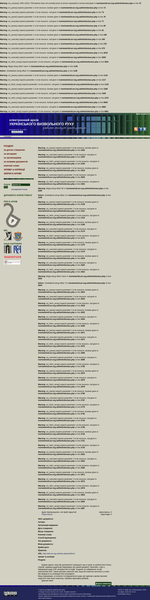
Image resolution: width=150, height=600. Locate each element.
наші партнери (13, 244)
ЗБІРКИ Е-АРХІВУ (13, 173)
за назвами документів (16, 161)
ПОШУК (7, 185)
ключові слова (11, 165)
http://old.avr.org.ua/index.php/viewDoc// (59, 554)
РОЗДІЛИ (8, 146)
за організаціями (12, 157)
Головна (7, 136)
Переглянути (47, 514)
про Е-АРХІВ (12, 202)
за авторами (10, 154)
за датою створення (14, 150)
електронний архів (41, 122)
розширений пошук (19, 189)
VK (144, 129)
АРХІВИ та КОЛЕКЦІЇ (14, 169)
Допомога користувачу (18, 195)
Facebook (140, 129)
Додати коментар (103, 583)
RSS (136, 129)
